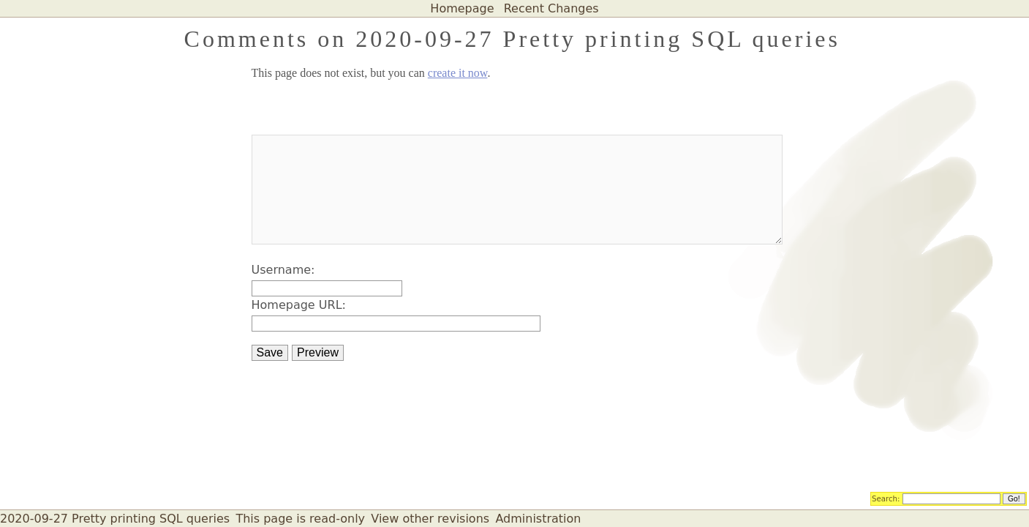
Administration (538, 519)
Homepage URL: (299, 305)
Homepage (462, 8)
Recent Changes (551, 8)
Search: (886, 497)
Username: (283, 270)
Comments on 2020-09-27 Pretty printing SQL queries (512, 39)
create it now (458, 73)
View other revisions (430, 519)
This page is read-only (300, 519)
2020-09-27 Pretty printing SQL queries (115, 519)
